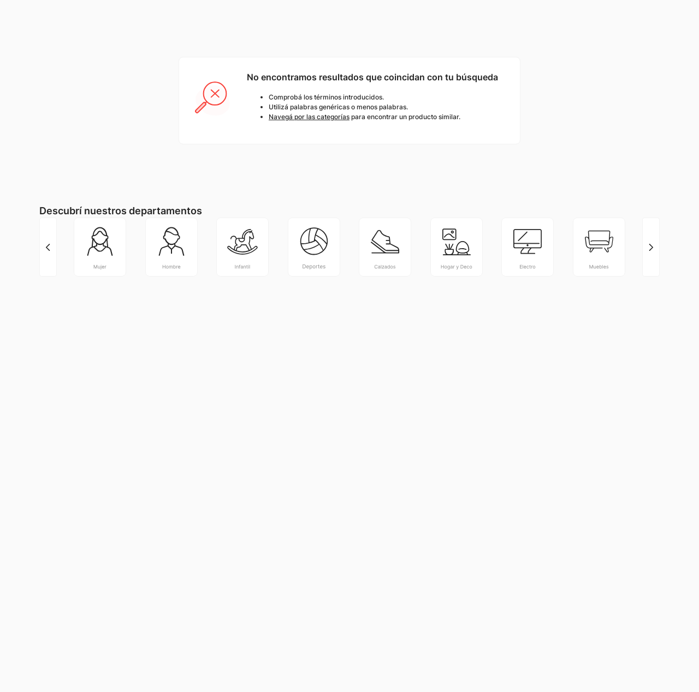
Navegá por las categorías (309, 117)
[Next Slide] (651, 247)
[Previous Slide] (48, 247)
